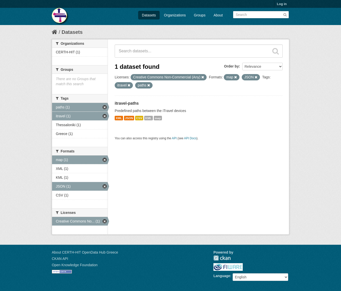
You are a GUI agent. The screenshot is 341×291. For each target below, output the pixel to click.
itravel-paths (127, 103)
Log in (282, 4)
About (218, 15)
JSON (129, 118)
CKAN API (60, 259)
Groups (199, 15)
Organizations (175, 15)
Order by (231, 66)
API (174, 138)
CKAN (222, 258)
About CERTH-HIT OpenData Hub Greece (85, 252)
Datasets (149, 15)
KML (148, 118)
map (158, 118)
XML (119, 118)
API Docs (190, 138)
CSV (139, 118)
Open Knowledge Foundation (75, 265)
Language (221, 276)
